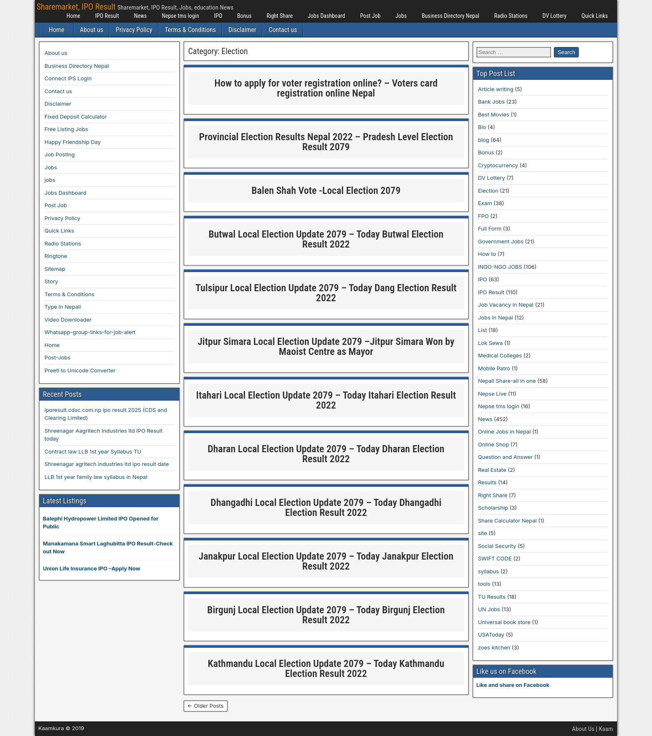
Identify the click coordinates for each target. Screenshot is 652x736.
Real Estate (492, 469)
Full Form (489, 228)
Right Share (280, 15)
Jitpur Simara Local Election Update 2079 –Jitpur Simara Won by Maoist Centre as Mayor (326, 346)
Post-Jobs (57, 357)
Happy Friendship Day (72, 142)
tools (484, 583)
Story (51, 281)
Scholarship (493, 507)
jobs (49, 179)
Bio (482, 127)
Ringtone (55, 256)
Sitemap (54, 268)
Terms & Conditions (190, 30)
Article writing (496, 89)
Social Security (497, 546)
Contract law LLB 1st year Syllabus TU (92, 451)
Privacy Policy (134, 30)
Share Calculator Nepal (507, 520)
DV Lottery (555, 15)
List (482, 330)
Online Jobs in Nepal (504, 431)
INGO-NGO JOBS (500, 266)
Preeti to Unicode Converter (80, 370)
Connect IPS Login (67, 78)
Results (487, 482)
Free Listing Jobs (66, 129)
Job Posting (59, 154)
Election (488, 190)
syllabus (488, 571)
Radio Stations (510, 15)
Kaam (606, 729)
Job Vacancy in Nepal (506, 304)
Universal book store (504, 622)
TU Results (492, 596)
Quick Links (594, 15)
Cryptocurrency (498, 165)
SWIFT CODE (495, 558)
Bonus (244, 15)
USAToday (491, 634)
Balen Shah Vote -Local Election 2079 (326, 190)
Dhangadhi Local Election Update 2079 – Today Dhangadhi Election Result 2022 (325, 507)
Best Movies (493, 114)
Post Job (370, 15)
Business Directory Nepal (450, 15)
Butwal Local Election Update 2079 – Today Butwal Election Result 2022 (325, 239)
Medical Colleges (500, 355)
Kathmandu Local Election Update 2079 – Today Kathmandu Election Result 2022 (325, 668)
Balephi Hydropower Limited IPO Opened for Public (100, 522)
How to (487, 253)
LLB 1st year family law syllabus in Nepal (95, 476)
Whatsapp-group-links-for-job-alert (90, 332)
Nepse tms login (180, 15)
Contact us (283, 30)
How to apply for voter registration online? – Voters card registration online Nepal (326, 88)
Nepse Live (492, 393)
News (140, 15)
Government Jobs (501, 241)
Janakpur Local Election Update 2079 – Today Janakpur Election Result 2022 (325, 561)
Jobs (401, 15)
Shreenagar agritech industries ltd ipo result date (106, 464)
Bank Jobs (491, 101)
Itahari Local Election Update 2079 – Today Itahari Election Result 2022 (326, 400)
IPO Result (107, 15)
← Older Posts (206, 705)
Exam (485, 203)
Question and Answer (505, 456)
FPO (483, 216)
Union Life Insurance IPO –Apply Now (91, 568)
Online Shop (493, 444)
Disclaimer (242, 30)
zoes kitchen (494, 647)
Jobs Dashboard (326, 15)
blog (483, 139)
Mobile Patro (494, 368)
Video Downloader (67, 319)
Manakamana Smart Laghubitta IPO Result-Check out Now (108, 547)
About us (91, 30)
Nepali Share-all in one (507, 380)
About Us (583, 729)
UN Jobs (489, 609)
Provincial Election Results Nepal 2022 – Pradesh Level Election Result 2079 (326, 142)
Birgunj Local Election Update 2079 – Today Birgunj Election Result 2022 (326, 615)
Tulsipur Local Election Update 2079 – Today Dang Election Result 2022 (326, 293)
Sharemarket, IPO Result (76, 7)
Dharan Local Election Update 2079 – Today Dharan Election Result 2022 (326, 454)
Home (73, 15)
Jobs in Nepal (495, 317)
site (482, 533)
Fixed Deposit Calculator (75, 116)
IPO (218, 15)
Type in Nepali (62, 306)
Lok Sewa (490, 343)
